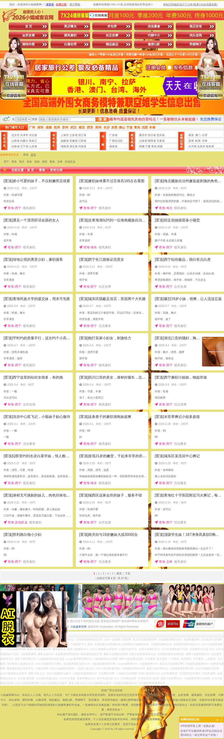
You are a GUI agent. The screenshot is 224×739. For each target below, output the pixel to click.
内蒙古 (24, 140)
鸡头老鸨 (195, 35)
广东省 (113, 135)
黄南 (52, 161)
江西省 (82, 140)
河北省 (33, 135)
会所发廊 (28, 35)
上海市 (65, 135)
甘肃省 (161, 140)
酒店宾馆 (195, 26)
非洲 (204, 140)
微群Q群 (154, 44)
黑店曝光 (70, 26)
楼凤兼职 (70, 35)
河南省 (82, 146)
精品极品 (112, 44)
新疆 (160, 146)
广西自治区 (116, 140)
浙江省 (82, 135)
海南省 (113, 146)
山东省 (33, 146)
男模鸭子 (195, 44)
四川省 (152, 135)
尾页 (119, 573)
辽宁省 (24, 146)
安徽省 (73, 140)
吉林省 (15, 146)
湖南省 (65, 146)
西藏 (141, 146)
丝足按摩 (112, 35)
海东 (29, 161)
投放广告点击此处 (112, 690)
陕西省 (152, 140)
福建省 (65, 140)
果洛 (14, 161)
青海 (154, 146)
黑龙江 (33, 140)
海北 (21, 161)
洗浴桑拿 (154, 26)
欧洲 (197, 140)
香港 (191, 135)
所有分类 (56, 170)
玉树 (59, 161)
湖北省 (73, 146)
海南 (37, 161)
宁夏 (148, 146)
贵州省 (161, 135)
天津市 (24, 135)
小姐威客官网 (78, 626)
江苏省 (73, 135)
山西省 (15, 140)
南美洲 (210, 146)
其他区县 (70, 161)
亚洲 (191, 140)
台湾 (204, 135)
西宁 (6, 161)
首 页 (28, 26)
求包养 (112, 26)
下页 (127, 573)
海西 (44, 161)
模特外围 (28, 44)
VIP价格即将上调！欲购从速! (197, 726)
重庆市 (143, 135)
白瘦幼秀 (70, 44)
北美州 (201, 146)
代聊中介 (154, 35)
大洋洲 (192, 146)
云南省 (143, 140)
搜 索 (102, 119)
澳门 (197, 135)
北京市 (15, 135)
